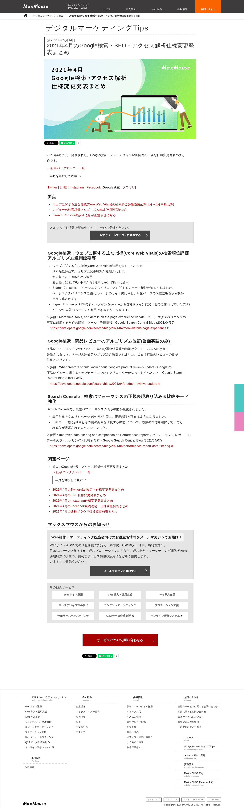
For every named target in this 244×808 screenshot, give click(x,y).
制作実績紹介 (134, 747)
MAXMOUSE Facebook (198, 782)
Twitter (52, 187)
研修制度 (131, 727)
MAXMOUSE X (193, 773)
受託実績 (30, 767)
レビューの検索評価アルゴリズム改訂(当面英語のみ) (89, 209)
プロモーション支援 (167, 605)
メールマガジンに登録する (120, 570)
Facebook (93, 187)
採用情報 (182, 9)
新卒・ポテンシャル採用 (140, 706)
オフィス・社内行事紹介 (140, 737)
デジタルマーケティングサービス (49, 697)
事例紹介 (131, 9)
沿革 (78, 721)
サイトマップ (154, 799)
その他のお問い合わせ (189, 727)
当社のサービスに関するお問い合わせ (198, 706)
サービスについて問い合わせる (120, 640)
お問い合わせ (208, 9)
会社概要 (80, 716)
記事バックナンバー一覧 (68, 168)
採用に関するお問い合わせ (192, 711)
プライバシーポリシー (193, 799)
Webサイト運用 (73, 594)
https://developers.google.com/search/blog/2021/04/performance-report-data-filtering (111, 446)
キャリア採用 (134, 711)
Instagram (77, 187)
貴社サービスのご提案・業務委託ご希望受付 (191, 719)
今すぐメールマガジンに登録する (120, 235)
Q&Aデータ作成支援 (120, 615)
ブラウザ (128, 187)
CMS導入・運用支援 (120, 594)
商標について (171, 799)
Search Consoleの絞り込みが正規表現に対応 (84, 215)
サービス (105, 9)
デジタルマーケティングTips (48, 16)
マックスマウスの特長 (88, 711)
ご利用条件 (214, 799)
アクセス (80, 732)
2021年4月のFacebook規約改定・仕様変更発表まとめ (90, 506)
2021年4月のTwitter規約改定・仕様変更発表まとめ (88, 489)
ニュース (188, 737)
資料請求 (188, 764)
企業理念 (80, 706)
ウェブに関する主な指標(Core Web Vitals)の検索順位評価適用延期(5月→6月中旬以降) (113, 204)
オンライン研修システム (167, 615)
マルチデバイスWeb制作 (73, 605)
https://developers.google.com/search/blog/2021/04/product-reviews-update (105, 383)
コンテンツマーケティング (120, 605)
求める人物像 (134, 716)
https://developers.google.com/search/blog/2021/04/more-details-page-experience (109, 328)
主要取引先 (82, 727)
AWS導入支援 (167, 594)
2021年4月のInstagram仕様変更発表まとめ (82, 500)
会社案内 (157, 9)
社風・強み (133, 732)
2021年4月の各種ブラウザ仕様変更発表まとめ (85, 511)
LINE (63, 187)
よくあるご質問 (135, 742)
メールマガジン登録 (194, 755)
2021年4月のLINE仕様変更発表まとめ (79, 495)
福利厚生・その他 (136, 721)
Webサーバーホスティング (73, 615)
